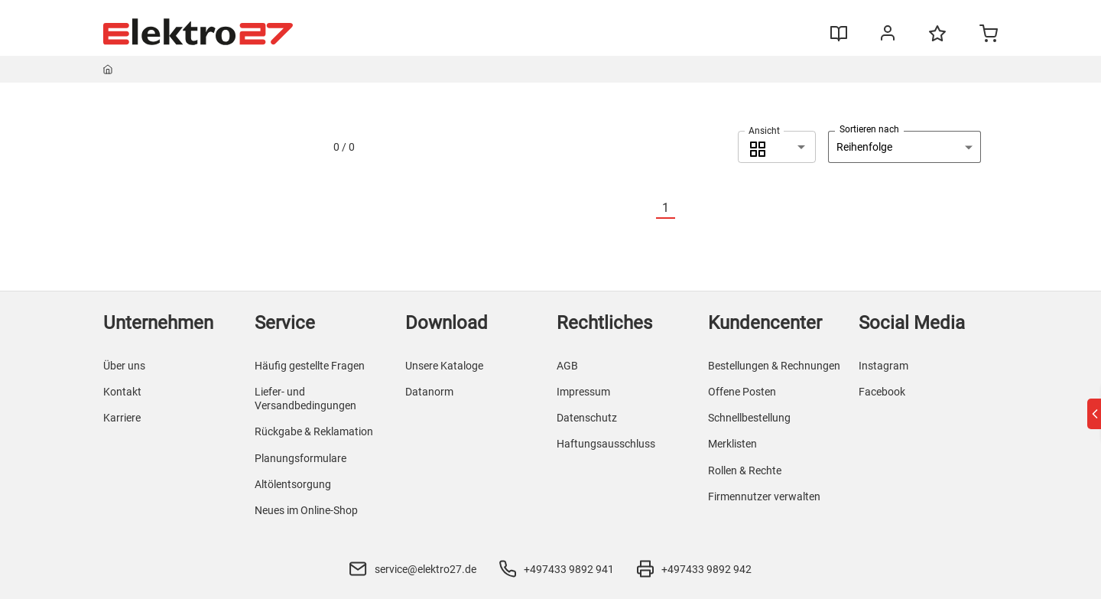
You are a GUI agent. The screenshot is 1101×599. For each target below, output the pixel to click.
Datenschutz (587, 418)
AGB (567, 366)
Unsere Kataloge (444, 366)
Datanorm (429, 392)
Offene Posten (742, 392)
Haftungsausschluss (606, 444)
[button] (777, 146)
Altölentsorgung (293, 484)
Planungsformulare (300, 458)
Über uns (124, 366)
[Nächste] (684, 208)
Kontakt (122, 392)
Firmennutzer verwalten (764, 496)
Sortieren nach (869, 129)
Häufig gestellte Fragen (310, 366)
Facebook (882, 392)
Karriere (122, 418)
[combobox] (777, 147)
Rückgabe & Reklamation (314, 431)
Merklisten (732, 444)
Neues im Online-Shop (306, 510)
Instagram (883, 366)
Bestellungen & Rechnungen (774, 366)
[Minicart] (988, 35)
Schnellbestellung (749, 418)
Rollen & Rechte (744, 470)
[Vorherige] (647, 208)
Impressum (583, 392)
